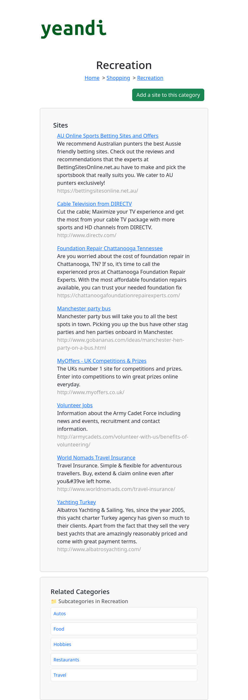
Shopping (118, 77)
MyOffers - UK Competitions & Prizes (102, 360)
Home (92, 77)
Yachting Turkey (76, 502)
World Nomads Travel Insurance (96, 457)
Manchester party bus (84, 308)
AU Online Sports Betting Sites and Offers (108, 135)
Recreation (150, 77)
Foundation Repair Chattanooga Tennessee (110, 248)
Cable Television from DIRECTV (94, 203)
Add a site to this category (168, 94)
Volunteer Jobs (75, 405)
